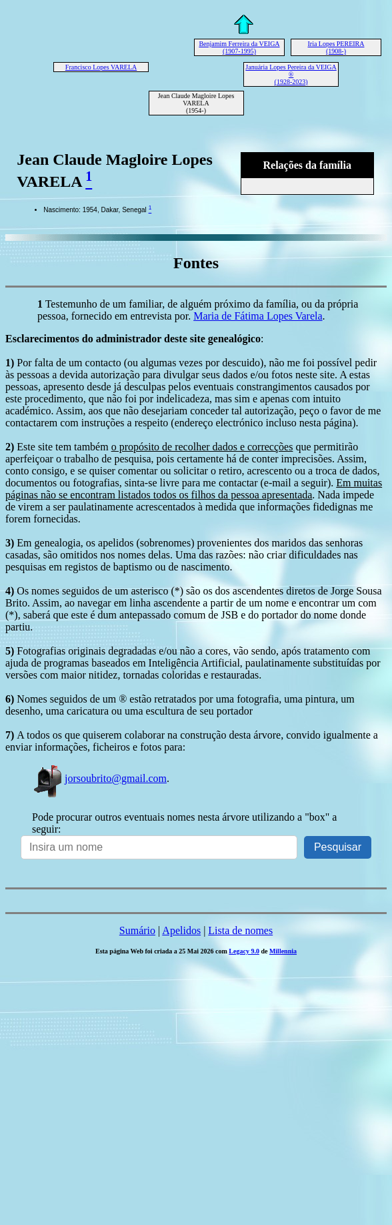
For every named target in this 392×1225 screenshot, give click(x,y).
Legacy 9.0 (244, 951)
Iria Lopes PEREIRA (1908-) (335, 47)
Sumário (137, 930)
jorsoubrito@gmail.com (99, 778)
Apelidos (181, 930)
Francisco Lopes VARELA (101, 67)
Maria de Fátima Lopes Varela (257, 316)
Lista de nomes (240, 930)
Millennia (283, 951)
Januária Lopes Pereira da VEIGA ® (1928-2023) (290, 74)
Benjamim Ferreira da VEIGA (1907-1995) (239, 47)
